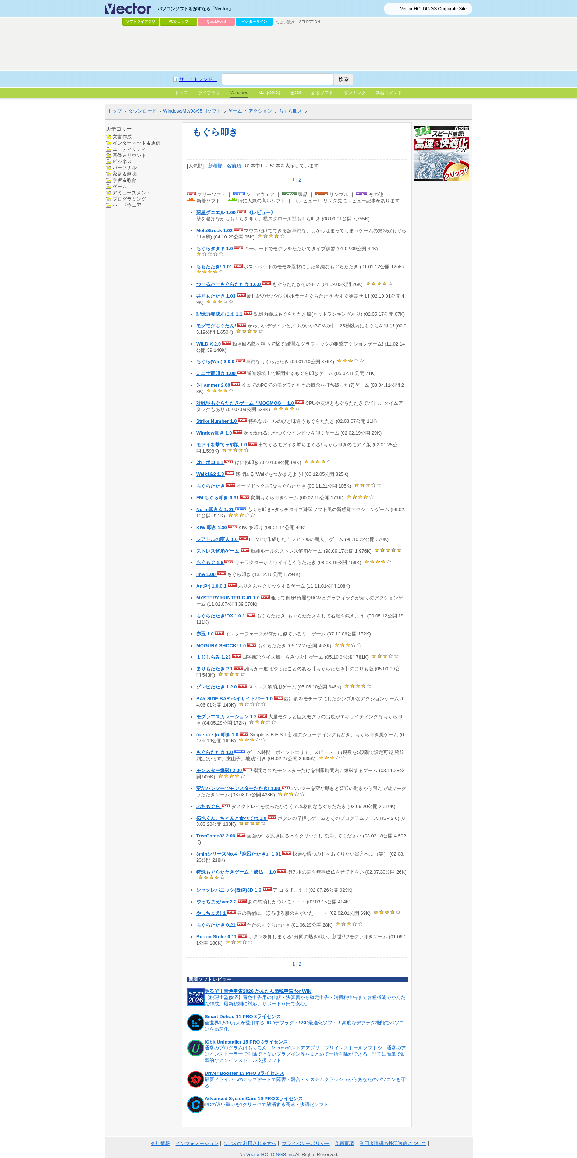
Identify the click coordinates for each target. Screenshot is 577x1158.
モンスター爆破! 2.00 (219, 770)
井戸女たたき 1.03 (216, 296)
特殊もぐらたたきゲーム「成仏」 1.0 (236, 872)
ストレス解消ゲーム (218, 551)
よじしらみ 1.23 (214, 657)
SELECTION (309, 22)
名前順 (234, 166)
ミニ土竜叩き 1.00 (216, 373)
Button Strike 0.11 (217, 936)
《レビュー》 (261, 212)
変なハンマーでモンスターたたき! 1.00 (239, 788)
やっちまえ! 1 (211, 913)
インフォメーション (197, 1143)
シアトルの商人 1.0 (217, 539)
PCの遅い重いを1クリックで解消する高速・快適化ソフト (267, 1104)
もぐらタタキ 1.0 (215, 248)
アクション (260, 111)
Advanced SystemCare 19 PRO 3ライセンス (254, 1098)
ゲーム (235, 111)
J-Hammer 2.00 (213, 385)
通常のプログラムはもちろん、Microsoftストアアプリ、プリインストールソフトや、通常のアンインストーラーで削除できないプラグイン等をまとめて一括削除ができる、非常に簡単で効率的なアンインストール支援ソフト (305, 1054)
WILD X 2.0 (209, 344)
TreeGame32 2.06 (216, 836)
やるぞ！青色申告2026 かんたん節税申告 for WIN (258, 991)
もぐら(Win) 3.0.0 (216, 361)
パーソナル (125, 167)
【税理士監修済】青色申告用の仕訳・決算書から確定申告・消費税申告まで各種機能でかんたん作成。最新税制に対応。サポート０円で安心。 (305, 1000)
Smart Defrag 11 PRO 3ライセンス (243, 1016)
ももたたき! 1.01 (215, 266)
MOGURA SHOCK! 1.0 (221, 645)
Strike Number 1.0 (217, 421)
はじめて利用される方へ (250, 1143)
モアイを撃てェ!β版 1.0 (222, 444)
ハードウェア (127, 205)
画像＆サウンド (129, 155)
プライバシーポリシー (306, 1143)
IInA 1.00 (206, 574)
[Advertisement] (288, 48)
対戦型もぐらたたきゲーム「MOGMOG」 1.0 (245, 403)
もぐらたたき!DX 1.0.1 (221, 616)
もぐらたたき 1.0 (215, 752)
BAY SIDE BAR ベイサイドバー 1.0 (235, 698)
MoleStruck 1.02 (215, 230)
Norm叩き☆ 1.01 (215, 509)
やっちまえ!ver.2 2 (217, 901)
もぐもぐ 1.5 (210, 562)
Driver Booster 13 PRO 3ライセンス (244, 1073)
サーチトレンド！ (198, 79)
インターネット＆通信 (136, 143)
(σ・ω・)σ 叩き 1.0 (218, 734)
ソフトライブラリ (140, 22)
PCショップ (178, 22)
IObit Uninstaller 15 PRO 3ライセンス (246, 1042)
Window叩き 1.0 (214, 433)
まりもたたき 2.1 (215, 669)
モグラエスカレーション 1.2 (227, 716)
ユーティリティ (129, 149)
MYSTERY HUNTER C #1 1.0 (228, 598)
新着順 (215, 166)
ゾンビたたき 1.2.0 (217, 687)
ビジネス (122, 161)
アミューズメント (132, 192)
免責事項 (344, 1143)
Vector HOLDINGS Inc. (270, 1154)
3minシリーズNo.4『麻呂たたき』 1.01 (239, 854)
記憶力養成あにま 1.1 (220, 314)
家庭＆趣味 (125, 174)
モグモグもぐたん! (216, 326)
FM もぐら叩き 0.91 (218, 497)
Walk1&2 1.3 (210, 474)
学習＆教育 (125, 180)
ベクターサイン (254, 22)
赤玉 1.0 (205, 634)
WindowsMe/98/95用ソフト (192, 111)
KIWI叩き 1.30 (212, 527)
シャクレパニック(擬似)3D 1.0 (229, 890)
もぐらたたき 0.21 (216, 925)
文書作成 (122, 136)
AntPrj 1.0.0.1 (212, 586)
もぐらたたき (211, 486)
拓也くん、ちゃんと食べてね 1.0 (232, 818)
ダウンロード (142, 111)
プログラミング (129, 199)
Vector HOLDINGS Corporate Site (433, 8)
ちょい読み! (285, 22)
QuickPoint (216, 22)
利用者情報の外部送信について (393, 1143)
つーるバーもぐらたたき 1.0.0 (229, 284)
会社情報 (160, 1143)
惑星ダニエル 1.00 (216, 212)
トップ (114, 111)
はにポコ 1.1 (210, 462)
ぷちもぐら (209, 806)
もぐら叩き (290, 111)
